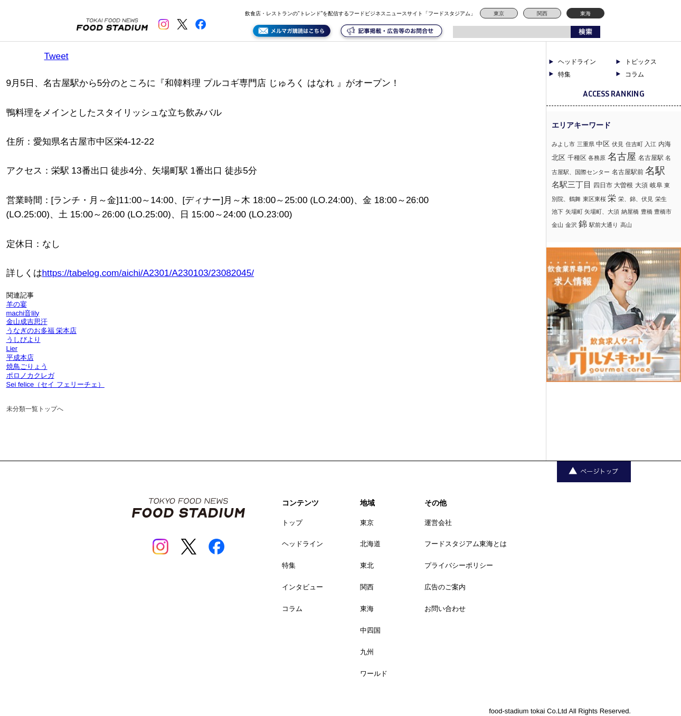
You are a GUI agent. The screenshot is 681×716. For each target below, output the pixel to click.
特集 (564, 74)
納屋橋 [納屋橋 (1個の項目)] (630, 211)
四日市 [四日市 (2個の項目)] (602, 185)
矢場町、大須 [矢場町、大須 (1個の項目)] (601, 211)
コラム (634, 74)
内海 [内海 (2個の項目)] (664, 144)
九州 (367, 652)
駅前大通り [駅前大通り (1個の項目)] (603, 225)
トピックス (641, 61)
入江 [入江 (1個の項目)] (650, 144)
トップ (292, 523)
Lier (12, 348)
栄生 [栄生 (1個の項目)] (661, 199)
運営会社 (438, 523)
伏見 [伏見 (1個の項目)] (617, 144)
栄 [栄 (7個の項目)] (612, 198)
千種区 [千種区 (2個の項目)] (577, 157)
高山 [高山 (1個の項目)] (626, 225)
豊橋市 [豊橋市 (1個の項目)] (662, 211)
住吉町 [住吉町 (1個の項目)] (634, 144)
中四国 (370, 630)
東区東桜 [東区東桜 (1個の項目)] (594, 199)
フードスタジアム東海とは (465, 544)
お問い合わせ (445, 609)
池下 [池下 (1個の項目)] (557, 211)
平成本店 (20, 357)
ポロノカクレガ (30, 375)
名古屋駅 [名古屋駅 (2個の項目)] (651, 157)
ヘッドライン (577, 61)
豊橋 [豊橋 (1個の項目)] (646, 211)
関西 (542, 13)
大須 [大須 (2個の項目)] (641, 185)
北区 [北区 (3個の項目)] (558, 157)
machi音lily (23, 313)
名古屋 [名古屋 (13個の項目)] (622, 156)
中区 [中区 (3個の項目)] (603, 144)
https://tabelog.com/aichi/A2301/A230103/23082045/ (148, 273)
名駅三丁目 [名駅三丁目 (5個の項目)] (571, 184)
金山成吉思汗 (27, 322)
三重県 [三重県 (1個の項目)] (585, 144)
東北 (367, 565)
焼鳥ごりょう (27, 366)
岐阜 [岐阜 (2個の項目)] (656, 185)
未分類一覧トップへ (34, 409)
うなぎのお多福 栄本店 (41, 331)
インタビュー (302, 587)
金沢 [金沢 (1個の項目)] (571, 225)
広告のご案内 (445, 587)
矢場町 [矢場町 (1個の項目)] (574, 211)
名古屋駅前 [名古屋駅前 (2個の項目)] (628, 172)
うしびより (23, 339)
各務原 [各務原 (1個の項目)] (597, 158)
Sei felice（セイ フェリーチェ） (55, 384)
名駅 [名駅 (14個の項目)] (655, 170)
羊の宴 (16, 304)
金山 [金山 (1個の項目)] (557, 225)
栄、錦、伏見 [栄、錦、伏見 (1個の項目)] (635, 199)
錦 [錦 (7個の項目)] (583, 223)
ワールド (373, 673)
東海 (585, 13)
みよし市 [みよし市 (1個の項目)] (563, 144)
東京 (499, 13)
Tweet (56, 56)
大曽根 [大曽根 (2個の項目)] (623, 185)
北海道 (370, 544)
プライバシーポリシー (458, 565)
